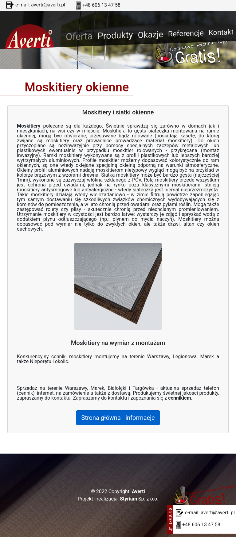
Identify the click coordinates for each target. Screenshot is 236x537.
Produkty (115, 35)
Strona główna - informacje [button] (118, 417)
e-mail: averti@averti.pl (40, 5)
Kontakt (221, 32)
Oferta (80, 36)
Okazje (150, 34)
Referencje (186, 34)
